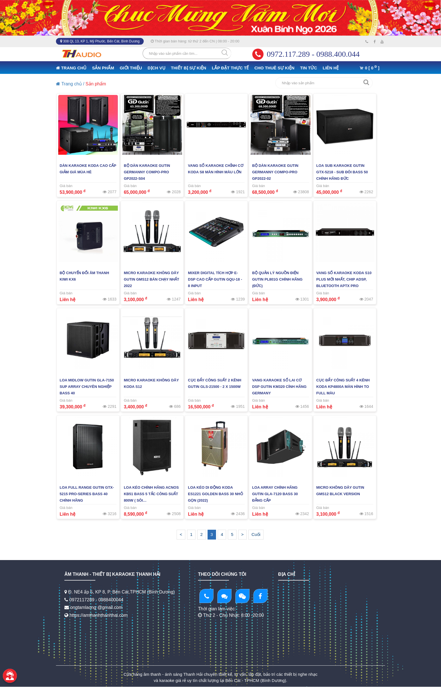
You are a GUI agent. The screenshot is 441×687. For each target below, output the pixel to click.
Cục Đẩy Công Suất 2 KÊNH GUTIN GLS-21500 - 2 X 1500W (214, 383)
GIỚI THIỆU (131, 67)
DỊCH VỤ (156, 67)
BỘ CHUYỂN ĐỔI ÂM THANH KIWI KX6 (84, 276)
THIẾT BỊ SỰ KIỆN (188, 67)
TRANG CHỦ (71, 67)
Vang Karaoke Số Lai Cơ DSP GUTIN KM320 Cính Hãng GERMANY (279, 386)
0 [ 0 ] (369, 67)
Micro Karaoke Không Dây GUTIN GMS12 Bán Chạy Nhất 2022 (151, 279)
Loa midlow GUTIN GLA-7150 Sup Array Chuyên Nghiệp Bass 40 (87, 386)
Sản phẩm (96, 83)
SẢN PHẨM (103, 67)
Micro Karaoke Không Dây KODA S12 (151, 383)
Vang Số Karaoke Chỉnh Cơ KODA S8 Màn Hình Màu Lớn (215, 168)
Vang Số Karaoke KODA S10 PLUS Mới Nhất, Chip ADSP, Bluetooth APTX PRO (344, 279)
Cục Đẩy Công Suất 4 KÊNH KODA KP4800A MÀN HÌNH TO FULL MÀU (343, 386)
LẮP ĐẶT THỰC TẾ (230, 67)
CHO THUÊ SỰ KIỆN (274, 67)
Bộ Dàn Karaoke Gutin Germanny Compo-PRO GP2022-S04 (147, 172)
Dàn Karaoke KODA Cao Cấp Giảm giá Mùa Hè (88, 168)
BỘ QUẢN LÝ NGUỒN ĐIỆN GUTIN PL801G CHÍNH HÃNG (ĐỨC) (277, 279)
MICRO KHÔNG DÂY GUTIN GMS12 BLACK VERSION (340, 490)
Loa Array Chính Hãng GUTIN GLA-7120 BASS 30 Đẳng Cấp (275, 493)
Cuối (255, 534)
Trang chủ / (70, 83)
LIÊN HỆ (331, 67)
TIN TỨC (308, 67)
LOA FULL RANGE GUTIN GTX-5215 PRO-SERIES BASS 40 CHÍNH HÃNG (87, 493)
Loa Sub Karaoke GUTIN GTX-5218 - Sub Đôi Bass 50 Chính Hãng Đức (342, 172)
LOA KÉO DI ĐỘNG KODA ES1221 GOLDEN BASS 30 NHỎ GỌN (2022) (215, 493)
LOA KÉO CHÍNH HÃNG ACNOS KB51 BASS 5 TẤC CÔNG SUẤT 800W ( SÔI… (151, 493)
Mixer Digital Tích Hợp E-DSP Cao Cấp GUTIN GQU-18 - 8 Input (215, 279)
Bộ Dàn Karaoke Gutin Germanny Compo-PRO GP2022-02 (275, 172)
